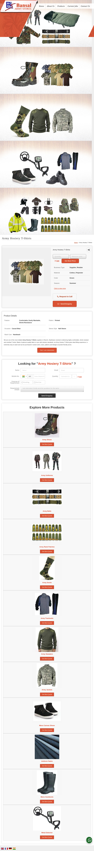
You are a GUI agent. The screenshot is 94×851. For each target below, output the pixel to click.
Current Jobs (73, 6)
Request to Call (64, 297)
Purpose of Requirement (14, 382)
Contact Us (85, 6)
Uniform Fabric (47, 761)
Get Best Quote (47, 444)
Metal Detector (47, 833)
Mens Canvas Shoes (47, 725)
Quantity (55, 376)
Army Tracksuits (47, 618)
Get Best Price (70, 261)
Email (56, 370)
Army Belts (47, 511)
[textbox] (78, 256)
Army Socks (47, 582)
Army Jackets (47, 690)
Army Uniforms (47, 475)
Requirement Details (14, 389)
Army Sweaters (47, 654)
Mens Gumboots (47, 797)
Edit (57, 261)
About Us (50, 6)
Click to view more (60, 288)
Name (17, 370)
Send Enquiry (65, 304)
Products (61, 6)
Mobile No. (15, 376)
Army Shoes (47, 440)
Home (41, 6)
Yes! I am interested (47, 350)
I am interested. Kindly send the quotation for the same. (52, 389)
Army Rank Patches (47, 547)
